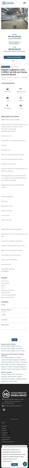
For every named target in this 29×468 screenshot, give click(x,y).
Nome (3, 305)
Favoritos (5, 431)
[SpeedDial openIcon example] (25, 464)
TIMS (13, 374)
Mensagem (5, 324)
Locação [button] (3, 312)
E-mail (3, 315)
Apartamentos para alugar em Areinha (13, 360)
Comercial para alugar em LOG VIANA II (13, 351)
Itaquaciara (4, 381)
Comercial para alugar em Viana (11, 346)
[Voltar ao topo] (14, 416)
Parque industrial (21, 379)
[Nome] (14, 307)
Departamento (6, 310)
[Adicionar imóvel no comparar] (16, 61)
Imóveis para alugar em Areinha (11, 357)
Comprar (4, 426)
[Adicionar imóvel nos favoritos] (13, 61)
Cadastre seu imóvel (8, 442)
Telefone (4, 319)
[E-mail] (14, 317)
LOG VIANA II (24, 77)
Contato (4, 435)
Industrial (4, 376)
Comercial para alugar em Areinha (11, 348)
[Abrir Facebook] (4, 410)
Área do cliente (6, 437)
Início (2, 77)
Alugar (4, 428)
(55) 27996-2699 (9, 403)
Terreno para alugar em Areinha (17, 369)
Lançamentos (6, 439)
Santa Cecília (12, 376)
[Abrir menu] (24, 2)
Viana (9, 77)
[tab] (14, 27)
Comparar (6, 433)
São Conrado (13, 381)
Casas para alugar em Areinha (10, 362)
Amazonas (19, 374)
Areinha (16, 77)
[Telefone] (14, 321)
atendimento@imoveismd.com (12, 406)
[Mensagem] (14, 327)
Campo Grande (6, 374)
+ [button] (3, 447)
